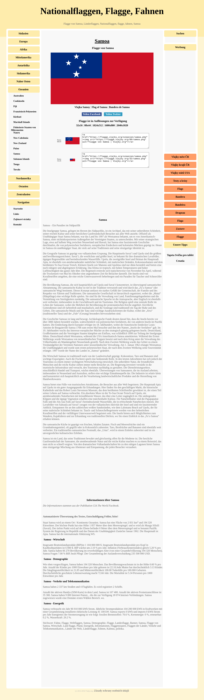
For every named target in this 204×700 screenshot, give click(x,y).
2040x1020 (122, 125)
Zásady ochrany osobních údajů (111, 696)
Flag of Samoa (99, 107)
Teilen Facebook (91, 114)
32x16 (79, 125)
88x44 (87, 125)
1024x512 (98, 125)
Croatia (180, 260)
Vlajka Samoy (82, 107)
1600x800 (110, 125)
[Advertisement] (102, 199)
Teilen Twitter (113, 114)
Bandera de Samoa (119, 107)
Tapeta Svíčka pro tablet (180, 255)
